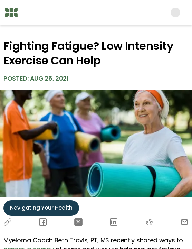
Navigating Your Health (41, 208)
